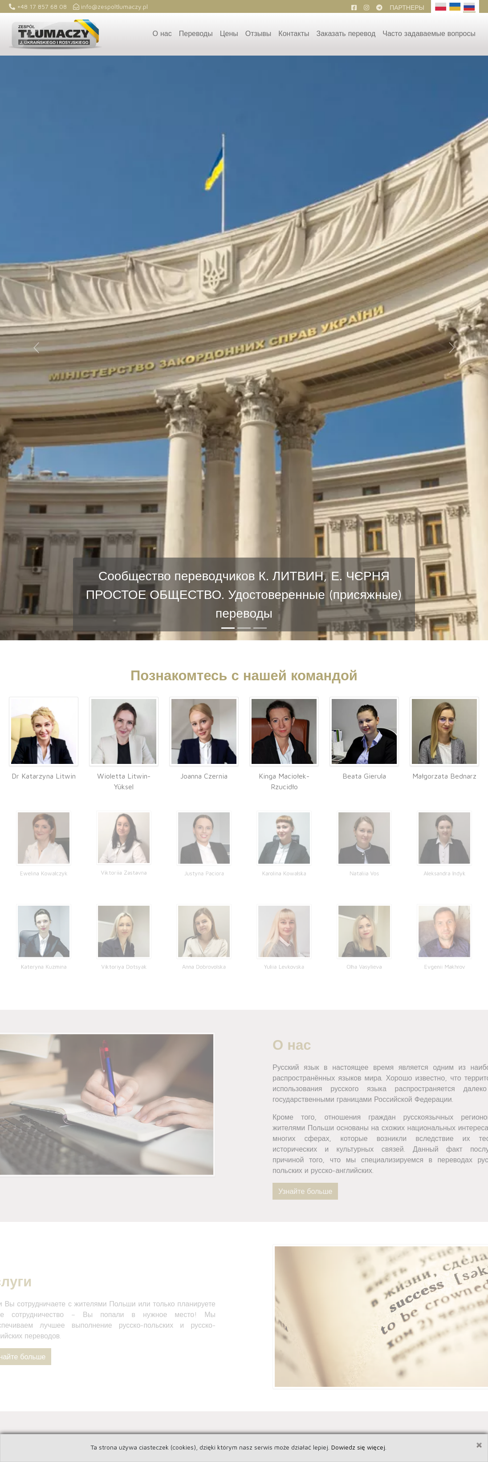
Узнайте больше (326, 1191)
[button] (36, 348)
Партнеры (407, 7)
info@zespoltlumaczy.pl (110, 6)
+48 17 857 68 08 (38, 6)
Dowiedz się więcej (358, 1447)
